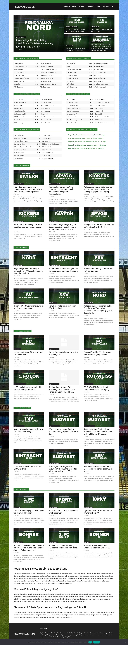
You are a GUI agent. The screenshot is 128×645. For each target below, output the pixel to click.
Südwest (91, 6)
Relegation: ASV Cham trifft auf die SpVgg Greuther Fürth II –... (99, 225)
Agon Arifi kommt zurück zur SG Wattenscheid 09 (98, 511)
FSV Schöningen (88, 265)
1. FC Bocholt (69, 45)
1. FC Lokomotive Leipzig (19, 384)
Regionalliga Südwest (71, 26)
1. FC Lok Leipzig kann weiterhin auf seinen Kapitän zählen (28, 388)
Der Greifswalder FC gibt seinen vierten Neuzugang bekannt (98, 353)
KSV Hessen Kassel (88, 463)
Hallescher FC (95, 26)
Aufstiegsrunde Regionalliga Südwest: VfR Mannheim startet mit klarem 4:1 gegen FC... (63, 468)
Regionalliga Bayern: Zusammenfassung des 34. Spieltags (86, 135)
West (98, 6)
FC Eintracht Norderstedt (55, 265)
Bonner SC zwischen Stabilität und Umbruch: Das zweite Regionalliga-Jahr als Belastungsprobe (29, 547)
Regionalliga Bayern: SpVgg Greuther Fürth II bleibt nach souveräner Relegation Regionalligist (61, 190)
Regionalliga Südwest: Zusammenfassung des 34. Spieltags (87, 145)
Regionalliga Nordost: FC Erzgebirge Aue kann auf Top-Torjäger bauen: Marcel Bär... (62, 389)
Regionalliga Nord (20, 37)
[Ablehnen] (126, 642)
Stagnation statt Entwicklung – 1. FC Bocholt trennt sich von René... (64, 546)
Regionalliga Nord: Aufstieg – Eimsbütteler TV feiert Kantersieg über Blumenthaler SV (28, 271)
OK (90, 642)
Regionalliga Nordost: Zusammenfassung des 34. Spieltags (87, 142)
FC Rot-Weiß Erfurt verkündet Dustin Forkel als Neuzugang (97, 388)
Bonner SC (86, 542)
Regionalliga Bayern (18, 183)
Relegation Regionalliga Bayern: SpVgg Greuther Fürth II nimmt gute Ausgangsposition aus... (62, 226)
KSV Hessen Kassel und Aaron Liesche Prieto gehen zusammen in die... (98, 468)
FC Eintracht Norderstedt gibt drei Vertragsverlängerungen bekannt (63, 270)
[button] (112, 6)
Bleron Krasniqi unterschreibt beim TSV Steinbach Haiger (29, 430)
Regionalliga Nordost (54, 349)
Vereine (106, 6)
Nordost (82, 6)
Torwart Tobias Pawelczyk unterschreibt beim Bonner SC (97, 546)
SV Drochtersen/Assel (19, 302)
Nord (74, 6)
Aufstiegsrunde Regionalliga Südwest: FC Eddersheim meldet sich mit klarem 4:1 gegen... (98, 431)
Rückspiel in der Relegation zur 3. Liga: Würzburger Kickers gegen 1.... (28, 226)
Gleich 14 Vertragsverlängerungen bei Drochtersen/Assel (28, 307)
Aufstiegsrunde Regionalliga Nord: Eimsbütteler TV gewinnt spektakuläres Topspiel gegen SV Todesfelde (99, 309)
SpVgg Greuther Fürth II (54, 183)
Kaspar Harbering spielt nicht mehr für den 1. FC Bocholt (29, 511)
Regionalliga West (53, 507)
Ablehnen (96, 642)
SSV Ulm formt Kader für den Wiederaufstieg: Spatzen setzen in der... (63, 431)
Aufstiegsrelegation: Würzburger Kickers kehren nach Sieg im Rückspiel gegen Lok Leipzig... (98, 189)
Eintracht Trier (17, 463)
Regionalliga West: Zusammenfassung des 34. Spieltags (86, 148)
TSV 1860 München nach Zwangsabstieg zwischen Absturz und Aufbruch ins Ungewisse (28, 189)
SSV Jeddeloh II (52, 302)
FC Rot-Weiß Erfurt (88, 384)
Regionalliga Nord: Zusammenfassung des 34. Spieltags (86, 138)
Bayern (67, 6)
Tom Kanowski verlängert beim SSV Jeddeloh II (62, 307)
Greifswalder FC (88, 349)
